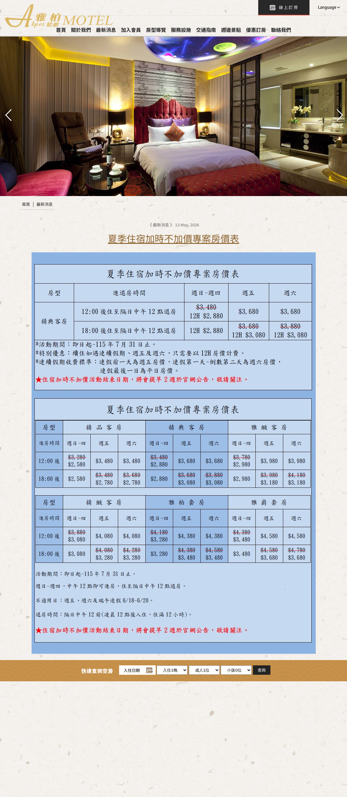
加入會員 (131, 29)
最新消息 (45, 204)
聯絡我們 (281, 29)
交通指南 (206, 29)
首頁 (26, 204)
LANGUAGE (328, 7)
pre (8, 114)
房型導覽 (156, 29)
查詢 (283, 7)
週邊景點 (231, 29)
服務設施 (181, 29)
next (339, 114)
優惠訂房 (256, 29)
